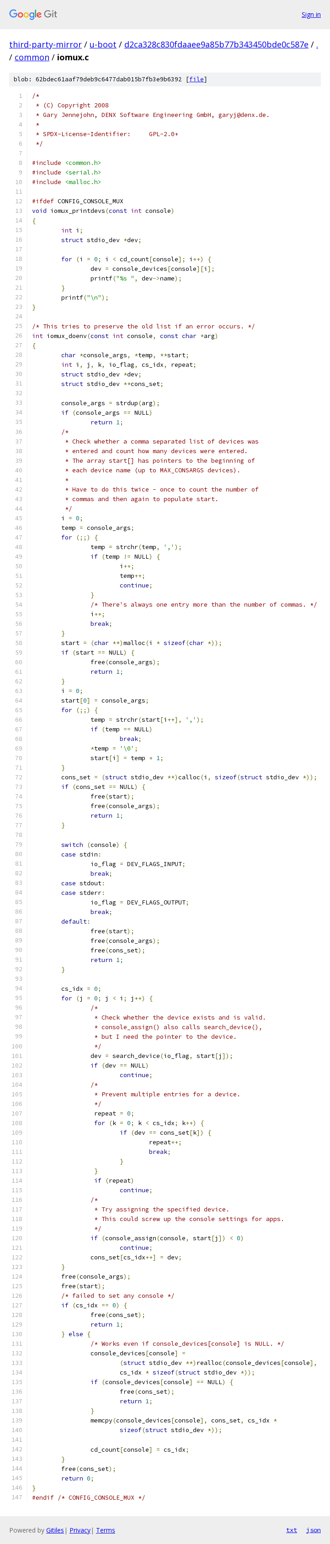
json (313, 1530)
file (196, 79)
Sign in (311, 14)
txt (291, 1530)
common (32, 57)
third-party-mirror (45, 44)
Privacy (79, 1530)
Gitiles (55, 1530)
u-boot (103, 44)
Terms (105, 1530)
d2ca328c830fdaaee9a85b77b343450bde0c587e (216, 44)
